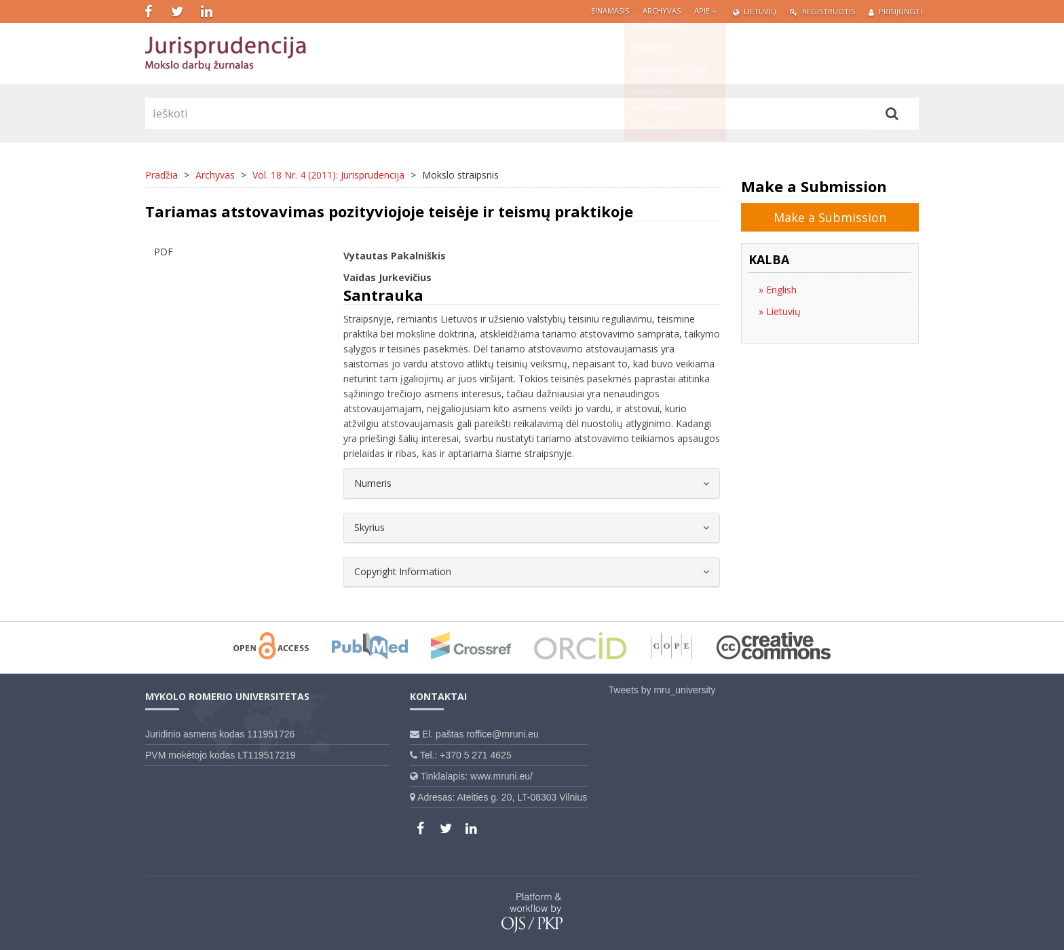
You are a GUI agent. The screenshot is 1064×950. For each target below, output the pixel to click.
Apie (706, 10)
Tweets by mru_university (662, 689)
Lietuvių (754, 11)
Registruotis (822, 11)
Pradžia (161, 174)
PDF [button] (163, 251)
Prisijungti (895, 11)
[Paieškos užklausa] (505, 113)
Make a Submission (830, 217)
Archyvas (662, 10)
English (780, 289)
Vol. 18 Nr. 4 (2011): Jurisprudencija (328, 174)
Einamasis (610, 10)
